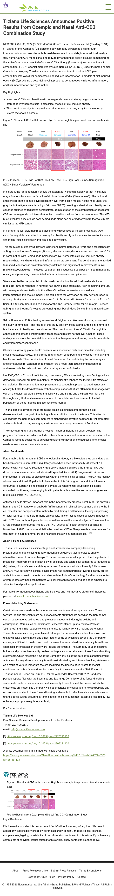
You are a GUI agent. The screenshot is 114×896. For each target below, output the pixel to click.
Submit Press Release (63, 870)
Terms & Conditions (90, 870)
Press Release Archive (35, 870)
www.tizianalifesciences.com (33, 596)
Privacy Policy (66, 876)
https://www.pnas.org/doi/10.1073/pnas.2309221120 (38, 743)
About (16, 870)
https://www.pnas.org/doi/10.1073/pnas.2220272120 (38, 736)
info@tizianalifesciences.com (28, 729)
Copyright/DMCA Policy (41, 876)
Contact (81, 876)
